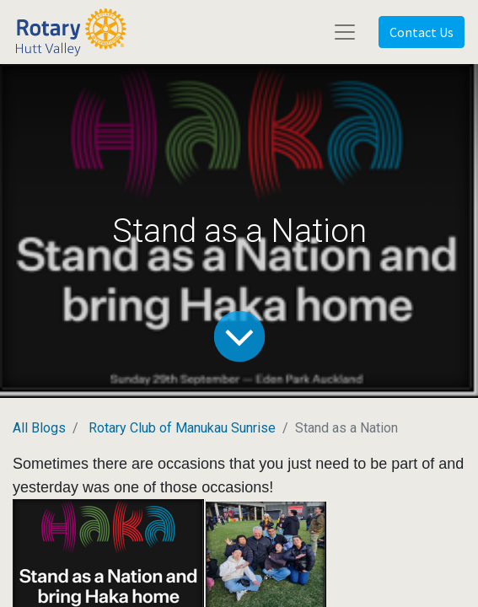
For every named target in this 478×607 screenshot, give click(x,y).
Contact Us (421, 32)
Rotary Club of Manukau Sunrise (182, 428)
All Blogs (39, 428)
